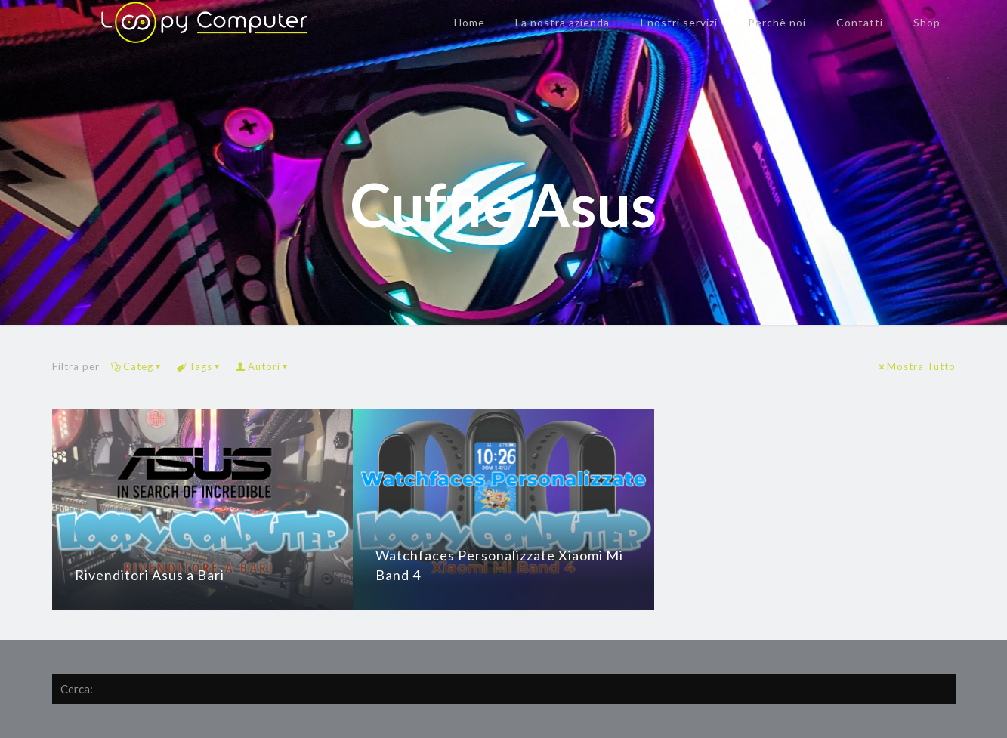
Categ (137, 366)
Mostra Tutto (916, 366)
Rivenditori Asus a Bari (149, 575)
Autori (263, 366)
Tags (199, 366)
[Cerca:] (504, 689)
